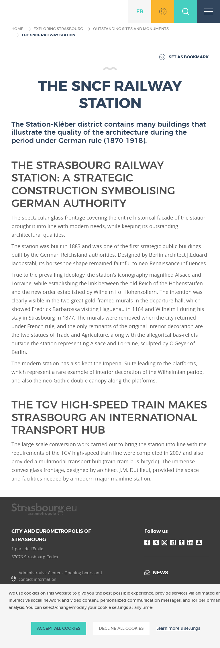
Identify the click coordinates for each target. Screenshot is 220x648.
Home (17, 28)
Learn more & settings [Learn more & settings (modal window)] (178, 628)
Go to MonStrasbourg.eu (162, 11)
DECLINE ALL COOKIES (121, 628)
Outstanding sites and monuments (131, 28)
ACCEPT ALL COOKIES (58, 628)
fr (140, 11)
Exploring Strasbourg (58, 28)
